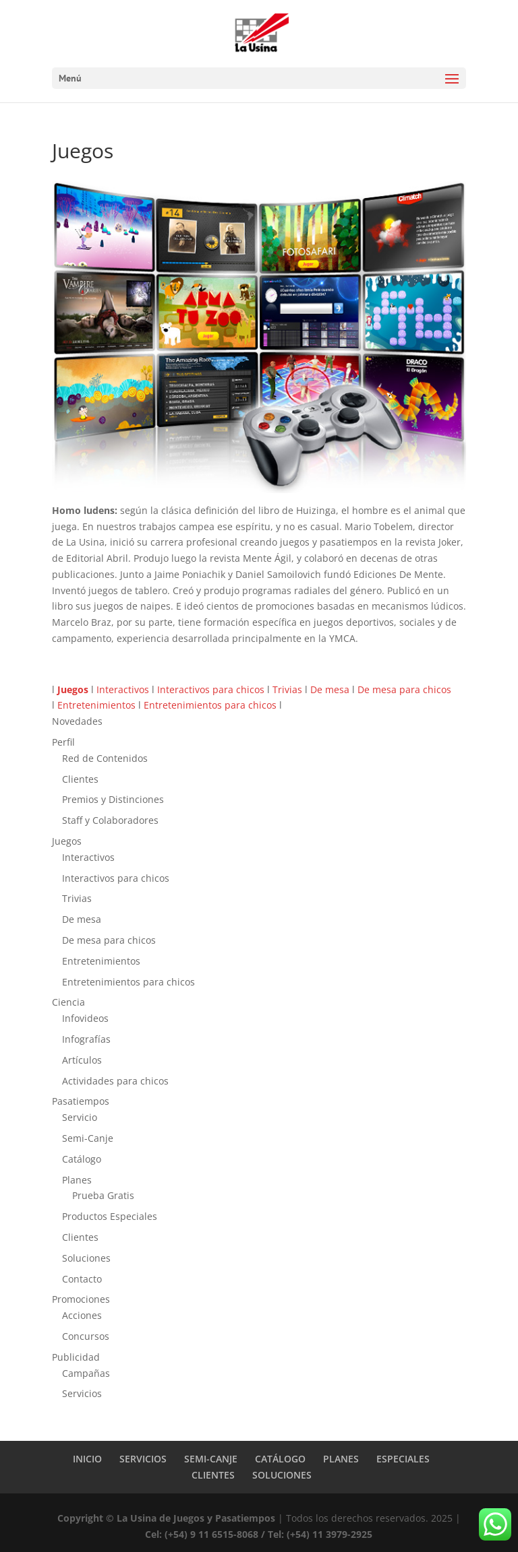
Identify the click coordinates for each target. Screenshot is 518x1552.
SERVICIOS (143, 1458)
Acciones (82, 1315)
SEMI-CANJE (210, 1458)
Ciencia (68, 1002)
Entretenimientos (96, 705)
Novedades (77, 721)
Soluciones (86, 1258)
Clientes (80, 779)
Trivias (287, 689)
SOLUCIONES (282, 1474)
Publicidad (76, 1357)
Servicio (79, 1117)
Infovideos (85, 1018)
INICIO (87, 1458)
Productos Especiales (109, 1216)
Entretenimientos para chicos (210, 705)
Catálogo (81, 1159)
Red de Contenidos (105, 758)
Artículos (82, 1060)
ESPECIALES (403, 1458)
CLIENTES (213, 1474)
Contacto (82, 1278)
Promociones (81, 1299)
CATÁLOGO (280, 1458)
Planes (77, 1179)
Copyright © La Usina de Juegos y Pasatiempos (166, 1518)
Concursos (85, 1336)
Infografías (86, 1039)
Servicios (82, 1393)
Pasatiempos (80, 1101)
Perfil (63, 742)
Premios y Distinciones (113, 799)
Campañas (86, 1373)
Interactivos (122, 689)
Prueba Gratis (103, 1195)
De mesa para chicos (404, 689)
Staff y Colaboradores (110, 820)
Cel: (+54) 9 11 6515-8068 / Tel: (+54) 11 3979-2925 (258, 1534)
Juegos (67, 841)
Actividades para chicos (115, 1080)
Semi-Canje (87, 1138)
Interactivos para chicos (210, 689)
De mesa (329, 689)
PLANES (341, 1458)
